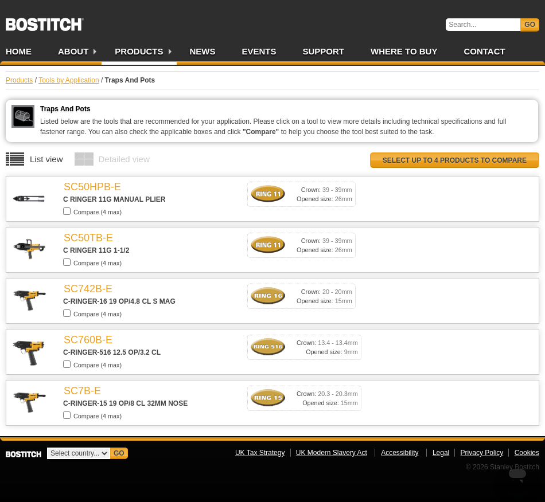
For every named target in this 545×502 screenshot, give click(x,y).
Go (529, 25)
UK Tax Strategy (260, 453)
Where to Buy (404, 51)
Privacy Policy (482, 453)
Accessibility (399, 453)
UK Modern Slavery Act (331, 453)
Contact (484, 51)
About (73, 51)
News (203, 51)
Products (139, 51)
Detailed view (124, 159)
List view (46, 159)
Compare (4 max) (92, 211)
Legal (441, 453)
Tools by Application (68, 80)
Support (324, 51)
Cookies (527, 453)
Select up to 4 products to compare (455, 160)
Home (19, 51)
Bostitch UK (45, 20)
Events (259, 51)
